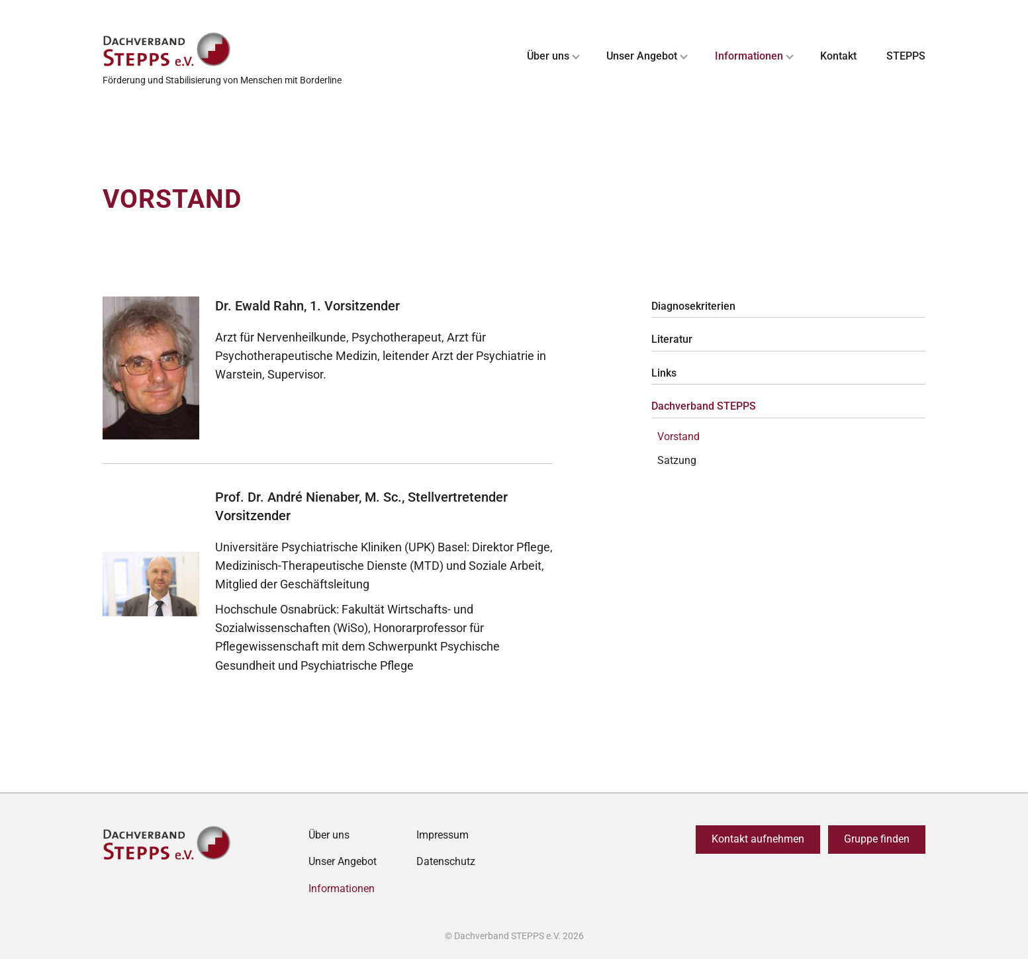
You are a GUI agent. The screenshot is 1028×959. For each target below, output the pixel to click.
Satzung (676, 460)
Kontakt (838, 56)
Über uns (548, 56)
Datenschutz (445, 861)
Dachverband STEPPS (703, 406)
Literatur (671, 339)
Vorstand (678, 436)
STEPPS (905, 56)
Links (664, 373)
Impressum (442, 835)
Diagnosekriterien (693, 306)
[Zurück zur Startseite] (222, 50)
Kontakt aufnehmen (758, 839)
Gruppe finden (877, 839)
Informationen (749, 56)
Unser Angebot (641, 56)
